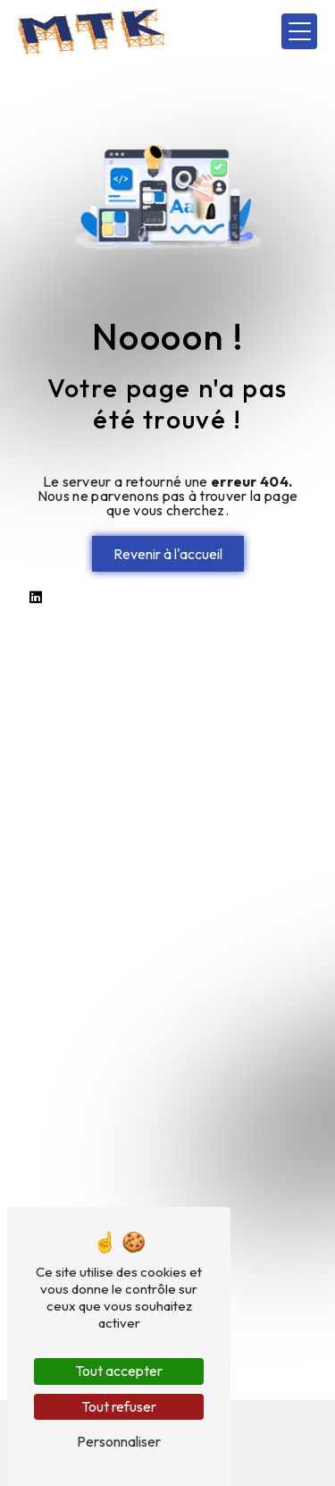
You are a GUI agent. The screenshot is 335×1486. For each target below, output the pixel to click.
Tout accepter (119, 1371)
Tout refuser (118, 1406)
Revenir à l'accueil (167, 554)
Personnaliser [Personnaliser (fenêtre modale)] (119, 1441)
